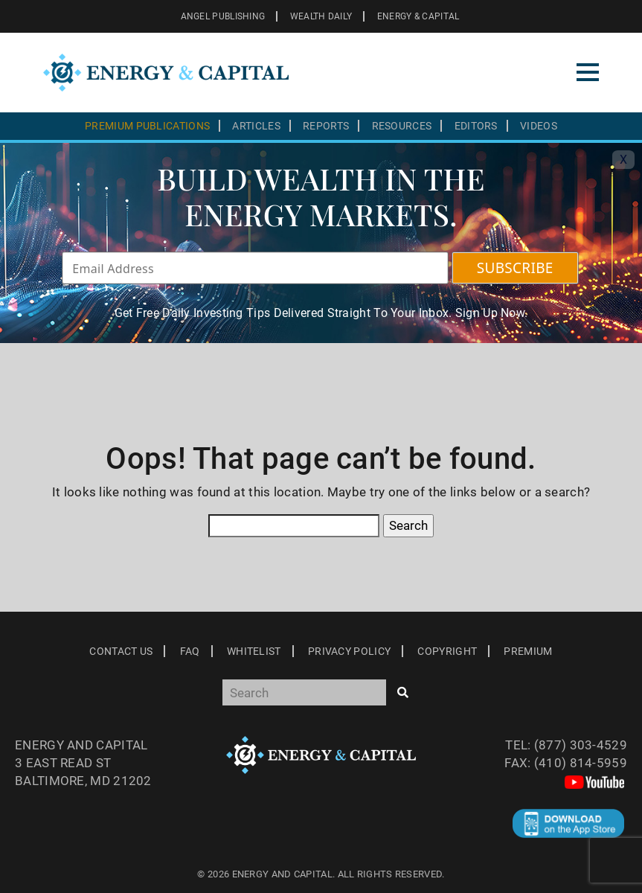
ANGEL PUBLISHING (223, 16)
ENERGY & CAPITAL (418, 16)
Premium (528, 651)
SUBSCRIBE (515, 268)
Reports (326, 126)
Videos (538, 126)
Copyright (447, 651)
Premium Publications (147, 126)
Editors (476, 126)
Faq (190, 651)
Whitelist (254, 651)
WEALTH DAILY (321, 16)
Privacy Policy (349, 651)
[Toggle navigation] (588, 72)
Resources (402, 126)
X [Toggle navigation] (623, 160)
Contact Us (121, 651)
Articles (256, 126)
